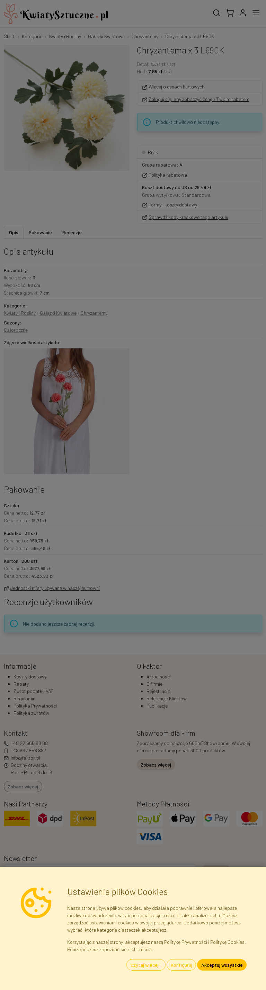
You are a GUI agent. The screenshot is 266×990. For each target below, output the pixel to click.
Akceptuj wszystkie (222, 965)
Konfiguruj (181, 965)
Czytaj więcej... (146, 965)
